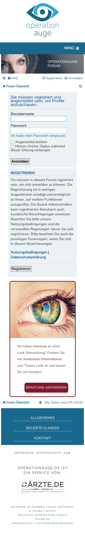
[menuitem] (12, 78)
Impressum (24, 453)
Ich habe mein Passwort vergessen (38, 136)
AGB (67, 453)
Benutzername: (22, 113)
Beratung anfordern (46, 387)
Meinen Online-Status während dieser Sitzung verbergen (38, 148)
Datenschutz (48, 453)
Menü (69, 48)
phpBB (37, 507)
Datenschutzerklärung (28, 257)
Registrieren (21, 269)
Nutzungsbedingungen (29, 252)
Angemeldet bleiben (29, 141)
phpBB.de (42, 519)
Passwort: (19, 125)
